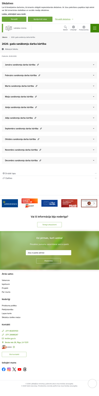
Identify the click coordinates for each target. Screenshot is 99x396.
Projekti (5, 288)
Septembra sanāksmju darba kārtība (21, 128)
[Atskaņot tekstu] (11, 49)
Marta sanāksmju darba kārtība (19, 86)
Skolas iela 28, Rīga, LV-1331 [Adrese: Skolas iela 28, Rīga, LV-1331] (16, 342)
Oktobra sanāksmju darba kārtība (20, 139)
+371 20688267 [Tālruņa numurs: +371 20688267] (11, 335)
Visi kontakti (14, 354)
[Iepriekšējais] (5, 203)
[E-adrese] (7, 347)
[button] (37, 64)
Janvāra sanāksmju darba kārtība (20, 64)
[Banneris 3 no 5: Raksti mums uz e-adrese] (49, 203)
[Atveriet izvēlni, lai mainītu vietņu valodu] (73, 28)
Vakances (6, 280)
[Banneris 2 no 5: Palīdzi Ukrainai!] (30, 203)
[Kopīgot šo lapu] (49, 178)
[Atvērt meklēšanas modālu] (65, 28)
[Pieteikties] (48, 260)
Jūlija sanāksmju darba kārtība (19, 118)
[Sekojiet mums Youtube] (19, 369)
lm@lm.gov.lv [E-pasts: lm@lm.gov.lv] (10, 338)
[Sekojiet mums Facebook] (4, 369)
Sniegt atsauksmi (49, 224)
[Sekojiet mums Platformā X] (14, 369)
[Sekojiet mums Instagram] (9, 369)
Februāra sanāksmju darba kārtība (21, 75)
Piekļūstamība (7, 309)
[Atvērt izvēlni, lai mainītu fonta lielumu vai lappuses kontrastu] (84, 28)
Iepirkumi (6, 284)
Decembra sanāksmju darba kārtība (21, 160)
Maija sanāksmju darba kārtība (19, 96)
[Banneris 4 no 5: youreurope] (69, 203)
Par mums (6, 292)
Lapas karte (7, 313)
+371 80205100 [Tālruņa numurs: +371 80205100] (11, 331)
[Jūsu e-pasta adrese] (48, 252)
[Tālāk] (94, 203)
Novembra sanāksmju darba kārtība (21, 150)
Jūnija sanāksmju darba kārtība (19, 107)
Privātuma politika (9, 305)
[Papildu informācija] (14, 347)
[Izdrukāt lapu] (49, 173)
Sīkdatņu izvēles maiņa (11, 317)
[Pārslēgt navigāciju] (94, 28)
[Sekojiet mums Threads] (25, 369)
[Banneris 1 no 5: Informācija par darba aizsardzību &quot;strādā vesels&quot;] (10, 203)
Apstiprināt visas (40, 19)
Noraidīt (14, 19)
